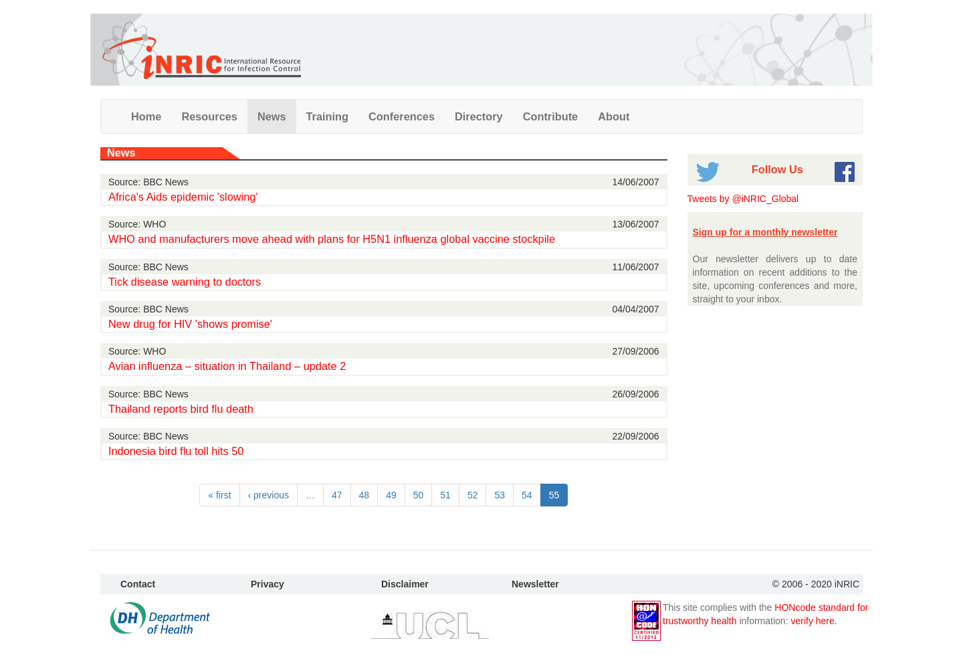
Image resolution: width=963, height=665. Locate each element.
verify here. (813, 620)
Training (327, 116)
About (613, 116)
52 (472, 495)
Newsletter (535, 584)
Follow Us (777, 169)
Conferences (401, 116)
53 (499, 495)
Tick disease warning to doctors (184, 282)
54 (527, 495)
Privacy (267, 584)
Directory (479, 116)
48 (364, 495)
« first (219, 495)
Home (146, 116)
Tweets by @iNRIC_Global (743, 198)
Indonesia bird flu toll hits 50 (175, 451)
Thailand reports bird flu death (180, 409)
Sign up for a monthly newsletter (765, 232)
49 (391, 495)
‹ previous (268, 495)
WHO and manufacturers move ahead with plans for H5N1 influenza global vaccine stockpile (331, 239)
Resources (209, 116)
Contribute (550, 116)
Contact (137, 584)
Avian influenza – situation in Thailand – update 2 (227, 366)
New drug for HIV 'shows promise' (190, 324)
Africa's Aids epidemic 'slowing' (183, 197)
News (271, 116)
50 (418, 495)
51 (445, 495)
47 (337, 495)
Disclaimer (405, 584)
